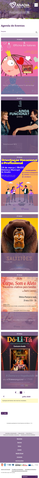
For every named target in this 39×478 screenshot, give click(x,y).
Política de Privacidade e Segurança (11, 434)
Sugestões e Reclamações (11, 433)
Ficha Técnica (29, 433)
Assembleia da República (30, 469)
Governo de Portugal (5, 469)
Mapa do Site (21, 433)
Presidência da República (17, 469)
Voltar (5, 413)
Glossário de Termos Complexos (28, 434)
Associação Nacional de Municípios (19, 471)
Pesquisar (3, 31)
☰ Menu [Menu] (36, 4)
